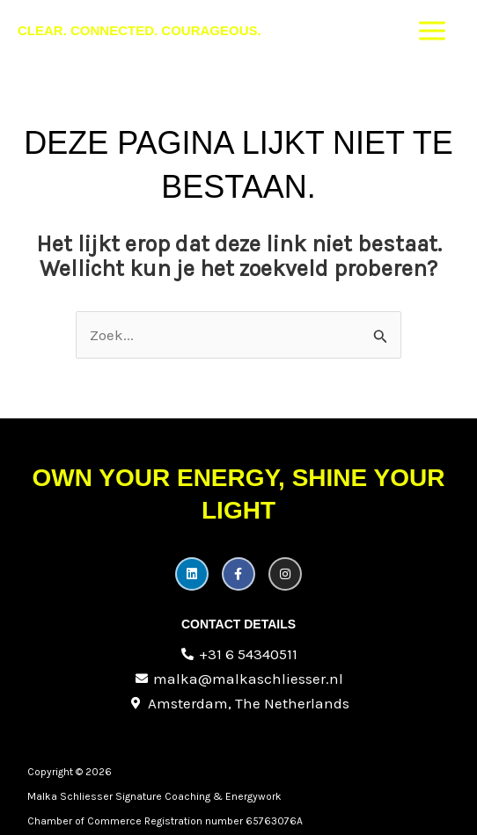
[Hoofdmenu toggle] (433, 31)
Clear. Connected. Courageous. (139, 30)
